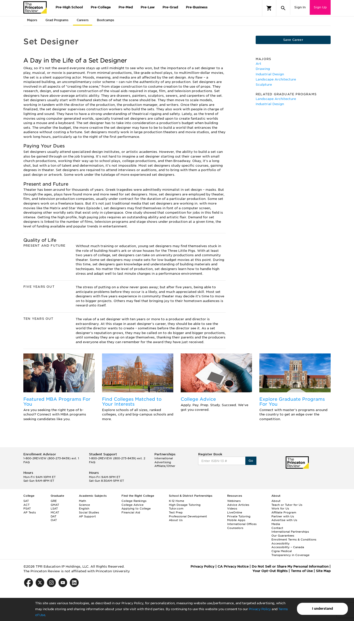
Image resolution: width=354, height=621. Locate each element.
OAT (54, 520)
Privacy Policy (260, 609)
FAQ (26, 462)
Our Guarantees (282, 535)
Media (275, 524)
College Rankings (134, 501)
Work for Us (280, 508)
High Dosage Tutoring (185, 505)
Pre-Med (125, 7)
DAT (53, 516)
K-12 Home (176, 501)
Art (258, 63)
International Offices (242, 524)
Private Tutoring (239, 516)
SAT (26, 501)
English (84, 508)
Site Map (323, 571)
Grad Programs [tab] (56, 20)
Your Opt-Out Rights (270, 571)
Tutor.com (176, 508)
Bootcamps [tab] (105, 20)
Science (84, 505)
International (163, 458)
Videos (232, 508)
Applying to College (136, 508)
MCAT (55, 512)
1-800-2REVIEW (51, 458)
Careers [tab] (82, 20)
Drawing (263, 69)
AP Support (87, 516)
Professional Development (188, 516)
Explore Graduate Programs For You (292, 402)
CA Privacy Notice (233, 566)
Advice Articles (238, 505)
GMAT (55, 505)
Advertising (162, 462)
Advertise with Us (284, 520)
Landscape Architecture (276, 79)
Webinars (234, 501)
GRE (54, 501)
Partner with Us (282, 516)
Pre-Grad (170, 7)
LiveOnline (234, 512)
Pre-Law (148, 7)
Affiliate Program (283, 512)
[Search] (283, 8)
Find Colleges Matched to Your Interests (132, 402)
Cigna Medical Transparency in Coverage (290, 553)
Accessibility (280, 543)
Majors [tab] (32, 20)
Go (251, 460)
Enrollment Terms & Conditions (293, 539)
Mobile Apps (236, 520)
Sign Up (320, 7)
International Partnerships (290, 531)
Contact (277, 528)
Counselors (235, 528)
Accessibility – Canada (287, 547)
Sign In (300, 7)
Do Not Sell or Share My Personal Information (290, 566)
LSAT (54, 508)
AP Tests (29, 512)
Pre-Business (196, 7)
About (275, 501)
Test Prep (176, 512)
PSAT (27, 508)
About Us (176, 520)
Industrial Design (270, 74)
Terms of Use (302, 571)
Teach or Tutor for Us (286, 505)
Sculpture (264, 84)
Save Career (293, 40)
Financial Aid (130, 512)
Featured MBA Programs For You (56, 402)
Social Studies (89, 512)
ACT (26, 505)
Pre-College (101, 7)
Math (82, 501)
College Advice (198, 399)
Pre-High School (69, 7)
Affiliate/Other (164, 466)
